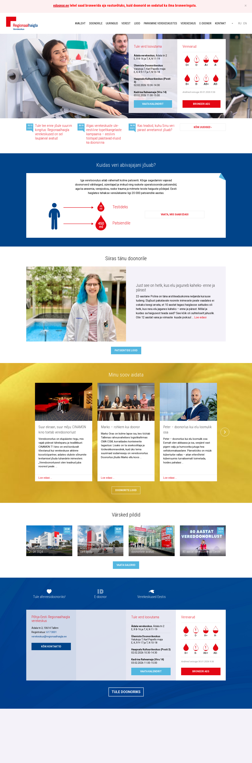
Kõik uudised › (203, 127)
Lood (137, 23)
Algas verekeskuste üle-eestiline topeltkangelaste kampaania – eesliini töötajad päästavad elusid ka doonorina (104, 134)
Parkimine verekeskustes (160, 23)
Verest (126, 23)
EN (245, 23)
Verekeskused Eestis (151, 597)
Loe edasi (200, 317)
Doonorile (95, 23)
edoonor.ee (61, 5)
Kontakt (220, 23)
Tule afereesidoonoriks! (49, 597)
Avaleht (80, 23)
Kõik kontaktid (51, 646)
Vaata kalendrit (153, 103)
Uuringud (112, 23)
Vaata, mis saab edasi (174, 214)
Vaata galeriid (126, 565)
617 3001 (51, 632)
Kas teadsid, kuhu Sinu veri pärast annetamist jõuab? (155, 128)
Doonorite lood (126, 490)
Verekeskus (188, 23)
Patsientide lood (126, 350)
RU (239, 23)
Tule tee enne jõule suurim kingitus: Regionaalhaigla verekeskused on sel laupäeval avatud (53, 132)
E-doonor (205, 23)
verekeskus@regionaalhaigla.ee (49, 636)
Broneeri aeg (201, 103)
